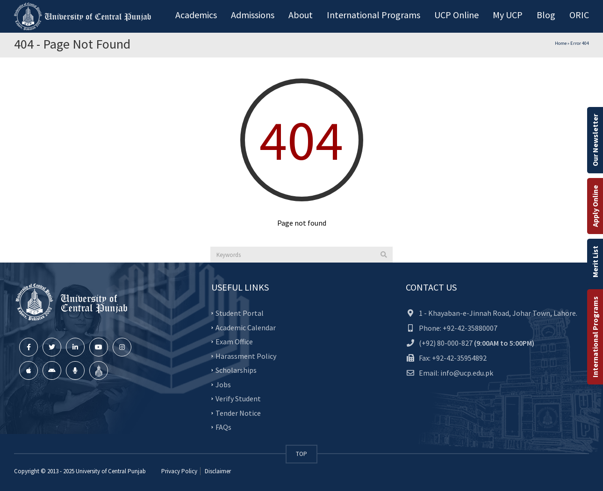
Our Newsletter (595, 140)
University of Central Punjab (111, 471)
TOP (301, 454)
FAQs (223, 427)
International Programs (595, 336)
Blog (546, 15)
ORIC (579, 15)
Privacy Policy (179, 471)
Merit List (595, 262)
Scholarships (236, 370)
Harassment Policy (245, 355)
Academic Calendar (245, 327)
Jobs (223, 384)
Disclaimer (217, 471)
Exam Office (234, 341)
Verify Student (238, 398)
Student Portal (239, 313)
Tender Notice (238, 412)
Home (561, 43)
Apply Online (595, 206)
